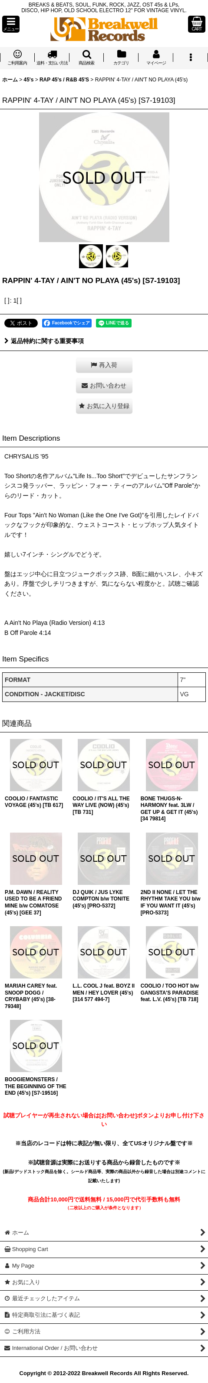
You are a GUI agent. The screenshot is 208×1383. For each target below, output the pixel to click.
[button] (11, 24)
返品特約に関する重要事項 (44, 340)
